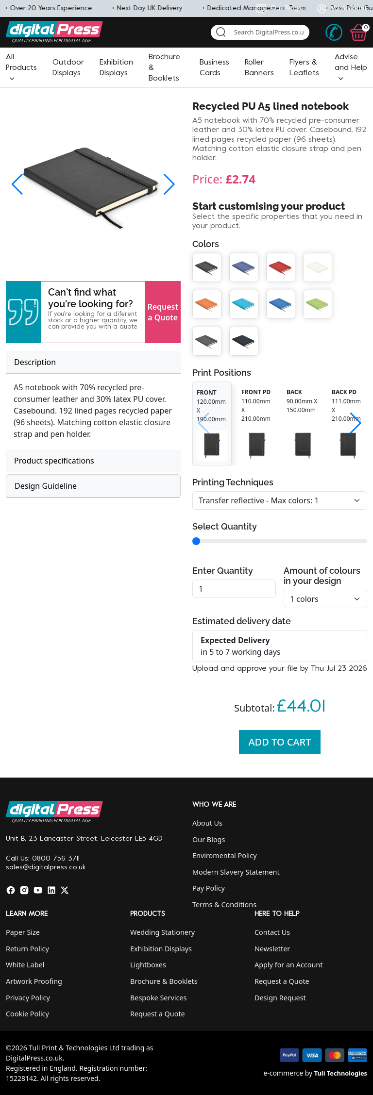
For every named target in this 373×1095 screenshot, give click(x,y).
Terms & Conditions (224, 904)
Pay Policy (208, 888)
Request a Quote (162, 312)
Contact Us (272, 932)
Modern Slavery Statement (236, 872)
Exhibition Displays (161, 948)
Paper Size (23, 932)
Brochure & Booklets (164, 981)
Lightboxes (148, 964)
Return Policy (27, 948)
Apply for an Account (288, 964)
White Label (25, 964)
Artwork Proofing (34, 981)
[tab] (93, 362)
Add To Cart (280, 741)
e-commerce (283, 1073)
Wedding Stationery (162, 932)
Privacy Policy (28, 997)
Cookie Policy (27, 1013)
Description (35, 362)
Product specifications (54, 460)
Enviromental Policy (224, 855)
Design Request (280, 997)
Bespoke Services (158, 997)
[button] (21, 68)
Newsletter (272, 948)
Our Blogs (208, 839)
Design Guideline (46, 486)
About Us (207, 823)
